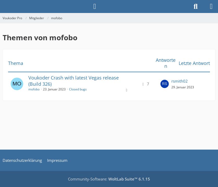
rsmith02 (179, 81)
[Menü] (211, 6)
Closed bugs (78, 89)
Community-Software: (109, 179)
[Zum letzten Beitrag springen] (164, 84)
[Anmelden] (95, 6)
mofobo (34, 89)
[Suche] (195, 6)
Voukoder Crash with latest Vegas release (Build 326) (73, 81)
